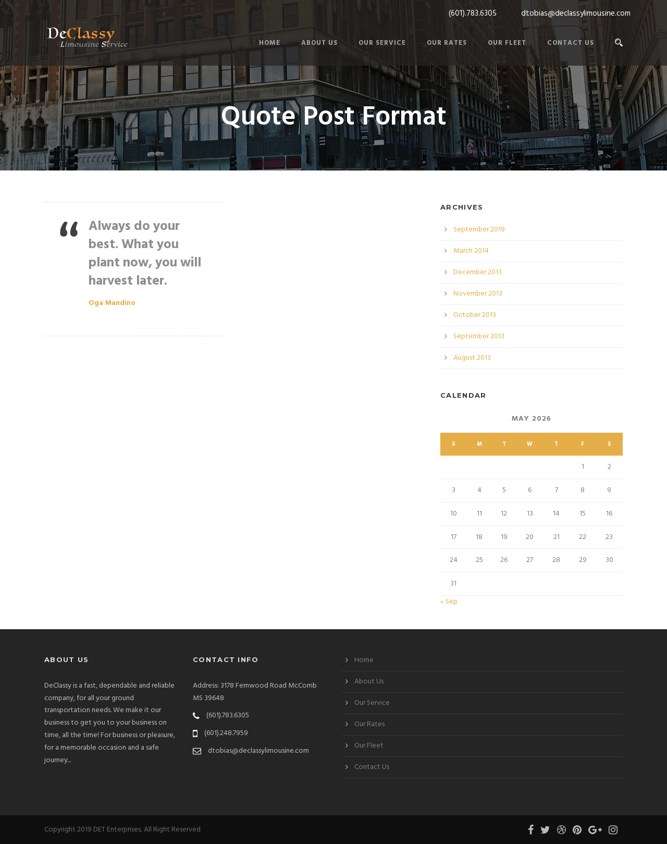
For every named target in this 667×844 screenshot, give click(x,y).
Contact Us (570, 43)
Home (269, 43)
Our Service (382, 43)
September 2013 (478, 337)
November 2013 (477, 294)
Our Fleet (507, 43)
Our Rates (447, 43)
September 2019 (479, 230)
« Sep (449, 602)
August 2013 (472, 358)
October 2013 (474, 315)
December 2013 (477, 272)
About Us (319, 43)
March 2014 (471, 251)
